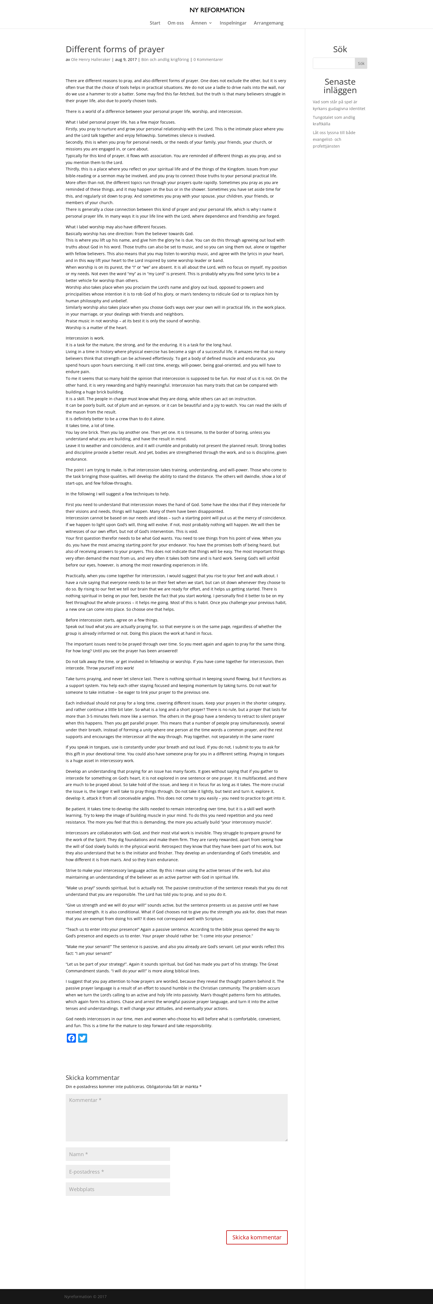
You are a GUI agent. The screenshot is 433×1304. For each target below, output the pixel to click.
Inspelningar (233, 23)
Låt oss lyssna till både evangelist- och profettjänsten (334, 139)
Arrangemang (268, 23)
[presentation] (108, 1214)
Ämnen (199, 23)
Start (155, 23)
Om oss (176, 23)
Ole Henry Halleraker (91, 59)
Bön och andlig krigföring (165, 59)
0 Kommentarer (208, 59)
